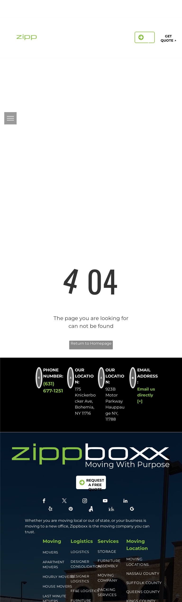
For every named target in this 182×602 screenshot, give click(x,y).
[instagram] (149, 6)
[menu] (10, 118)
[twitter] (138, 6)
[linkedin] (160, 6)
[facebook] (128, 6)
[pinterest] (135, 12)
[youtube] (105, 501)
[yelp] (170, 6)
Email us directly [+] (146, 395)
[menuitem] (98, 27)
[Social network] (146, 12)
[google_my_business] (167, 12)
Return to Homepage (91, 343)
